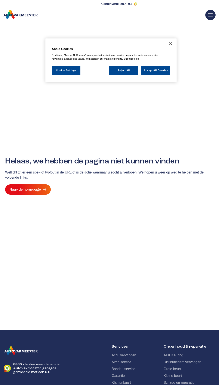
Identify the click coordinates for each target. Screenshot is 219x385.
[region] (111, 60)
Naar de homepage (28, 189)
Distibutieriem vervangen (182, 362)
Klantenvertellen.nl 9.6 (116, 4)
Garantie (118, 376)
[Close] (170, 43)
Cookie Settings (66, 70)
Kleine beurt (173, 376)
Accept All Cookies (156, 70)
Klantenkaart (121, 382)
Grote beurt (172, 369)
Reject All (124, 70)
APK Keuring (173, 355)
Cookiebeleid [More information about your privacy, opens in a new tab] (131, 58)
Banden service (123, 369)
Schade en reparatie (179, 382)
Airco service (121, 362)
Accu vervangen (124, 355)
